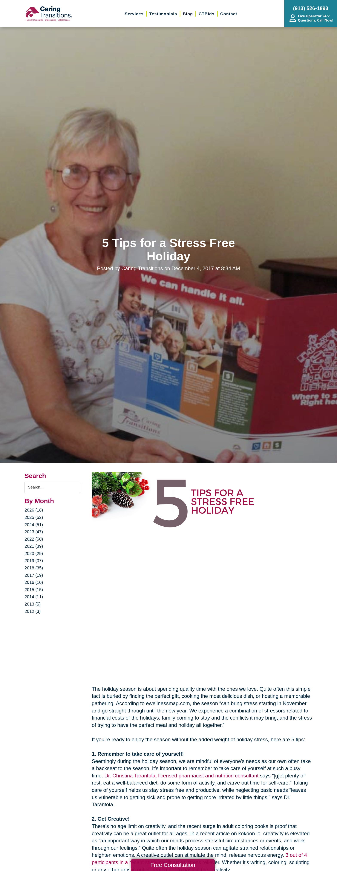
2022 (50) (34, 539)
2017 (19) (34, 575)
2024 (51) (34, 524)
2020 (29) (34, 553)
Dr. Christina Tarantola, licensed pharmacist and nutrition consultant (181, 776)
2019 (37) (34, 560)
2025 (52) (34, 517)
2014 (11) (34, 596)
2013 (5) (33, 604)
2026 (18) (34, 510)
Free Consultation (172, 865)
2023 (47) (34, 531)
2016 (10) (34, 582)
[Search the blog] (53, 487)
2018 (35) (34, 568)
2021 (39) (34, 546)
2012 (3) (33, 611)
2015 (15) (34, 589)
